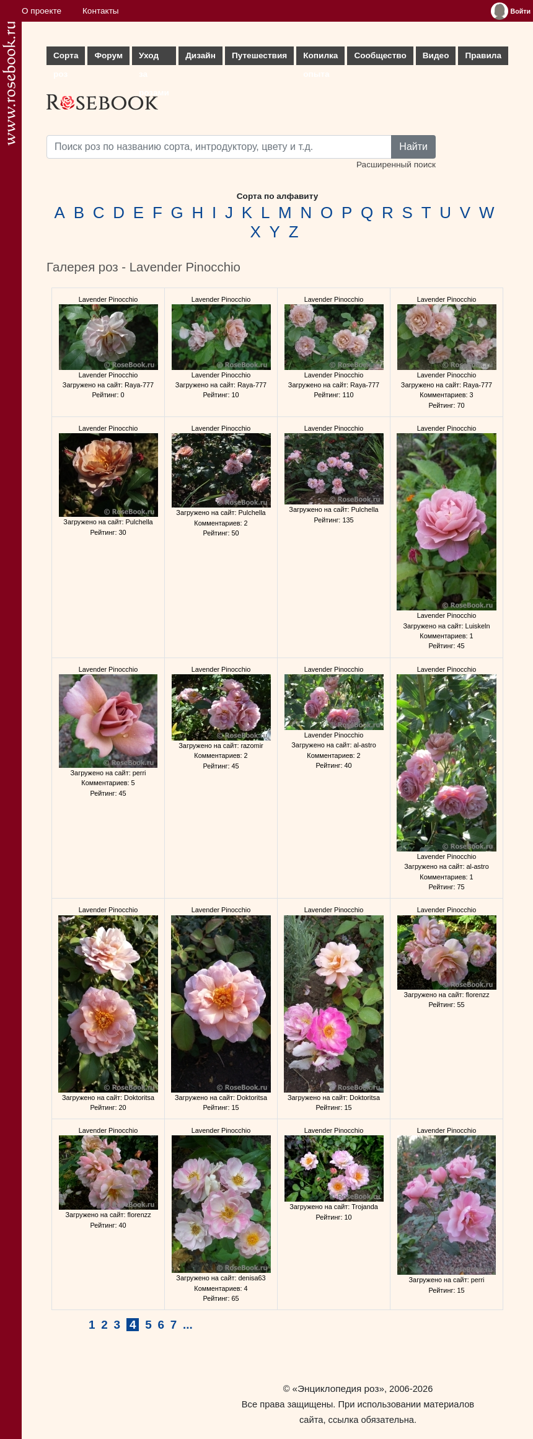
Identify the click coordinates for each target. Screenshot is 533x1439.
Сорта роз (65, 58)
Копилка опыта (320, 58)
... (188, 1324)
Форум (108, 55)
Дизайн (200, 55)
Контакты (100, 10)
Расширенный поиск (396, 164)
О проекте (41, 10)
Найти (413, 146)
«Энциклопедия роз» (338, 1388)
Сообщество (380, 55)
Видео (436, 55)
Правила (483, 55)
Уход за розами (154, 58)
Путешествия (259, 55)
